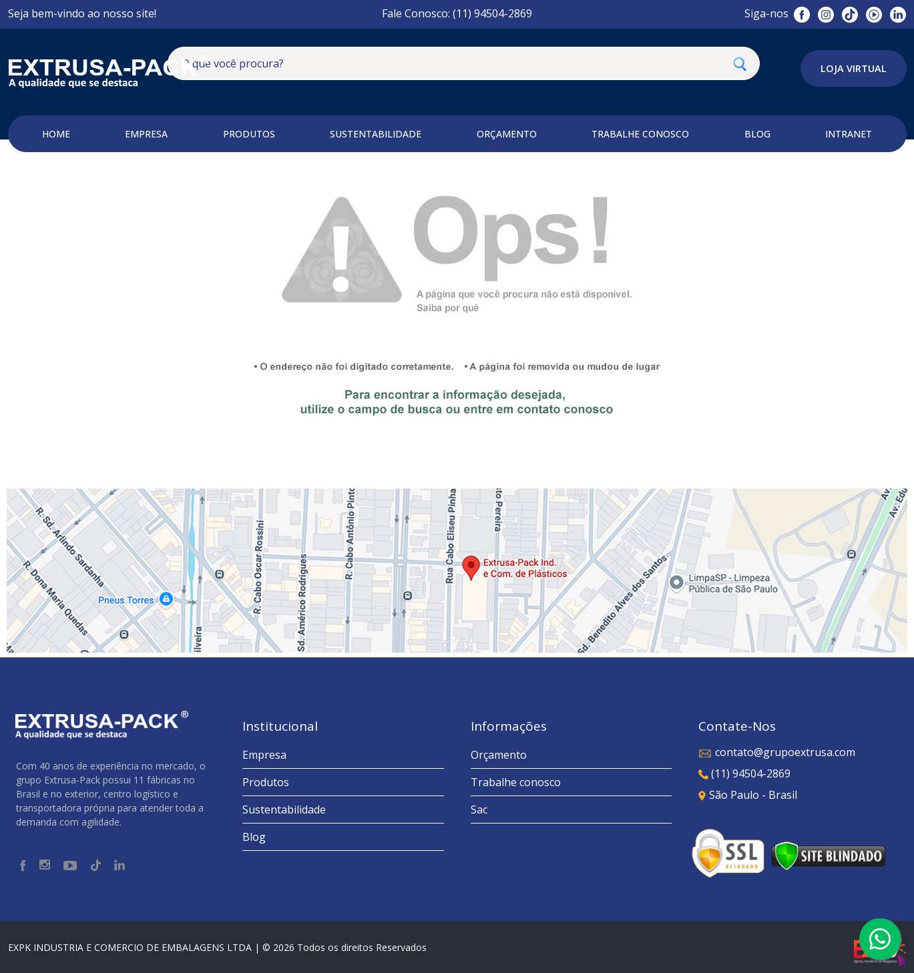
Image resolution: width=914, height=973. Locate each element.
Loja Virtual (854, 68)
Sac (479, 809)
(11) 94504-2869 (744, 773)
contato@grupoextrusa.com (776, 752)
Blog (254, 837)
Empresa (264, 754)
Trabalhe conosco (516, 782)
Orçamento (499, 754)
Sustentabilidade (284, 809)
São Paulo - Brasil (747, 794)
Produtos (265, 782)
